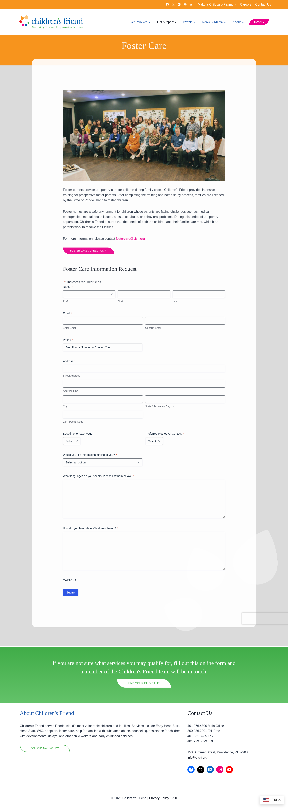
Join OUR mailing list (45, 748)
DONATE (259, 21)
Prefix (67, 302)
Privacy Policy (159, 798)
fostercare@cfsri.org (131, 240)
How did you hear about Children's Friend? (91, 530)
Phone (69, 341)
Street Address (72, 377)
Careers (245, 4)
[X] (173, 4)
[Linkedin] (179, 4)
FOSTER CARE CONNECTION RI (89, 252)
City (66, 407)
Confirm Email (153, 329)
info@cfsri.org (197, 757)
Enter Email (70, 329)
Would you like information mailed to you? (91, 456)
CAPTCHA (70, 581)
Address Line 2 (72, 392)
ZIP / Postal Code (74, 423)
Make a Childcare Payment (217, 4)
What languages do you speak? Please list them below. (99, 478)
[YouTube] (185, 4)
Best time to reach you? (80, 435)
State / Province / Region (159, 407)
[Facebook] (167, 4)
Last (174, 302)
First (120, 302)
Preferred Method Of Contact (165, 435)
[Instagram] (191, 4)
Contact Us (263, 4)
